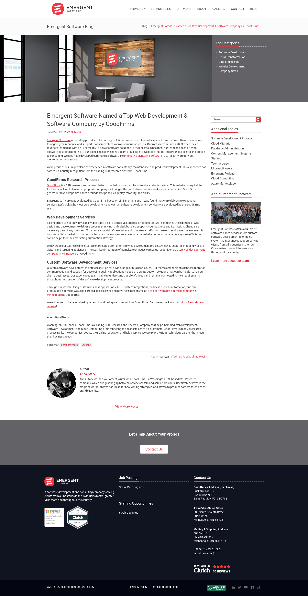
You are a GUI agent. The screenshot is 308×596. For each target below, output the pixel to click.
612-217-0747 (211, 549)
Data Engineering (229, 61)
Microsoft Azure (221, 168)
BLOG (254, 9)
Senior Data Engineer (131, 487)
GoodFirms (53, 185)
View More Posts (126, 406)
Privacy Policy (138, 586)
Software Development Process (232, 138)
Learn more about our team (230, 261)
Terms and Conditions (164, 586)
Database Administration (227, 148)
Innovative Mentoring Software (143, 155)
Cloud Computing (222, 178)
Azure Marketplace (223, 183)
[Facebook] (252, 588)
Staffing (216, 158)
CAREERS (218, 9)
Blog (145, 26)
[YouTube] (246, 588)
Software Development (232, 52)
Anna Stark (74, 131)
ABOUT (201, 9)
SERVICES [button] (136, 9)
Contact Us (154, 449)
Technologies (220, 163)
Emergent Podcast (223, 173)
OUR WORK (184, 9)
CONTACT (237, 9)
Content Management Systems (231, 153)
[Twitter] (239, 588)
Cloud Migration (221, 143)
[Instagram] (258, 588)
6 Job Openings (128, 512)
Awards (86, 344)
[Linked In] (233, 588)
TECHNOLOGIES (160, 9)
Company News (69, 344)
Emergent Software (59, 140)
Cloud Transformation (232, 57)
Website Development (232, 66)
